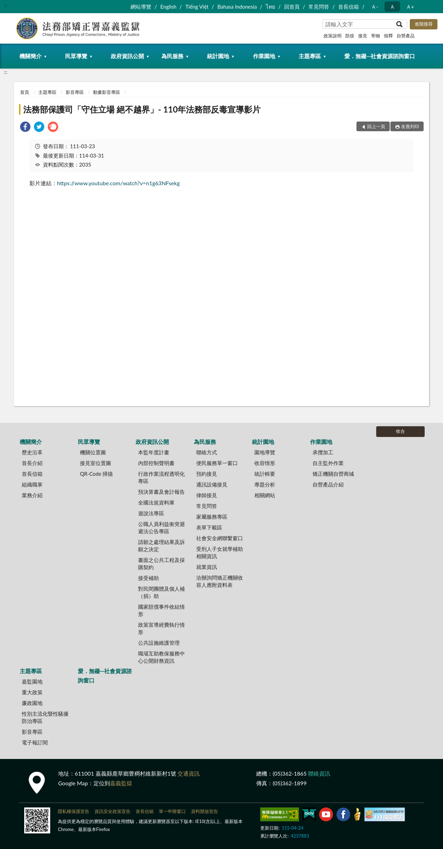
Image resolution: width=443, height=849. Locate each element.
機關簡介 (30, 56)
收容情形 (264, 463)
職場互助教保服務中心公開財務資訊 (161, 657)
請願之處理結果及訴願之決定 (161, 545)
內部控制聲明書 (156, 463)
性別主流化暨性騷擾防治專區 (45, 717)
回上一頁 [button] (376, 126)
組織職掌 (32, 484)
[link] (25, 128)
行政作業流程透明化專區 (161, 477)
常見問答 (318, 6)
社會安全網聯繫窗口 (219, 538)
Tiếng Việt (197, 6)
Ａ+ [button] (410, 6)
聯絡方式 (206, 452)
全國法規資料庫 (156, 502)
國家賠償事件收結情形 (161, 610)
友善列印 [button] (410, 126)
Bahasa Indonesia (237, 6)
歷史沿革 (32, 452)
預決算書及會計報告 (161, 492)
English (168, 6)
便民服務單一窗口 (217, 463)
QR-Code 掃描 (96, 474)
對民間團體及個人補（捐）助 (161, 592)
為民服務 (172, 56)
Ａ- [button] (374, 6)
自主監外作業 (328, 463)
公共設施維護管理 (159, 643)
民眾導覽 (76, 56)
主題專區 (310, 56)
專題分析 (264, 484)
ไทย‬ (270, 6)
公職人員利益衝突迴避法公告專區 (161, 527)
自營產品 (406, 35)
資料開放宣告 (204, 811)
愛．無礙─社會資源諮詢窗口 (379, 56)
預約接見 (206, 474)
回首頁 (292, 6)
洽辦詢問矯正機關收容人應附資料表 (219, 581)
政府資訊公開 (127, 56)
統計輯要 (264, 474)
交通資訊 (189, 773)
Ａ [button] (392, 6)
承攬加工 (323, 452)
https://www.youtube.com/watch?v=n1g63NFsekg (118, 183)
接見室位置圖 (95, 463)
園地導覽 (264, 452)
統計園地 (218, 56)
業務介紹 (32, 495)
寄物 (375, 35)
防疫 (349, 35)
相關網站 (264, 495)
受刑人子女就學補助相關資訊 (219, 552)
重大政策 (32, 692)
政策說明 (333, 35)
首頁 (24, 92)
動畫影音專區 (106, 92)
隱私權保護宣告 (73, 811)
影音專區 (75, 92)
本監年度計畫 (153, 452)
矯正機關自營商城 (333, 474)
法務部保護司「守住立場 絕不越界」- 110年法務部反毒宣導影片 (142, 109)
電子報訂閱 (35, 742)
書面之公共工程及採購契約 (161, 563)
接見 (362, 35)
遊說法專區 (151, 513)
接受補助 (148, 578)
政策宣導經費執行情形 (161, 628)
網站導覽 (140, 6)
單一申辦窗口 (172, 811)
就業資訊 (206, 567)
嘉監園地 (32, 681)
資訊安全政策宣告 (112, 811)
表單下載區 (209, 527)
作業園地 (264, 56)
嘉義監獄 (121, 783)
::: (5, 5)
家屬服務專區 (211, 516)
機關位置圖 (93, 452)
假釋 (388, 35)
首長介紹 (32, 463)
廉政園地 (32, 703)
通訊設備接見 (211, 484)
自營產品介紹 (328, 484)
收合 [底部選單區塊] (400, 431)
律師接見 (206, 495)
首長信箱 (348, 6)
